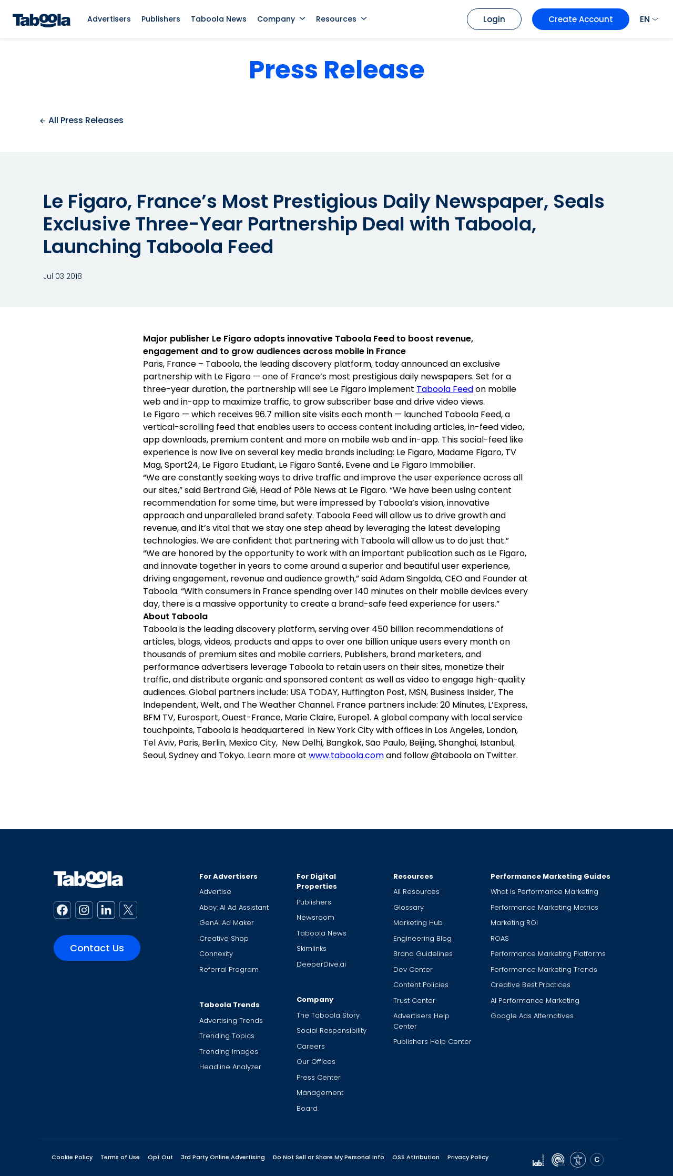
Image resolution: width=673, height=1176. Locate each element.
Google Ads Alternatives (532, 1016)
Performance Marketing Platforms (548, 954)
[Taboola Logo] (41, 19)
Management (320, 1093)
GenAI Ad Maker (226, 923)
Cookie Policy (72, 1157)
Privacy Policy (467, 1157)
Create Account (580, 19)
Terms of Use (120, 1157)
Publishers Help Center (432, 1042)
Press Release (337, 69)
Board (307, 1108)
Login (494, 19)
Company (276, 19)
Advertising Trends (231, 1021)
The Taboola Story (328, 1015)
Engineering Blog (422, 938)
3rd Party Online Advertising (223, 1157)
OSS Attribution (416, 1157)
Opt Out (160, 1157)
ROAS (500, 938)
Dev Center (413, 969)
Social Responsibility (331, 1031)
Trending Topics (226, 1036)
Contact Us (97, 947)
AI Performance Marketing (535, 1001)
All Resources (416, 892)
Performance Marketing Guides (550, 876)
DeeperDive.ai (321, 964)
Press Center (319, 1077)
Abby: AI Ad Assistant (234, 907)
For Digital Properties (317, 881)
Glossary (408, 907)
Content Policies (420, 985)
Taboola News (219, 19)
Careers (311, 1046)
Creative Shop (224, 938)
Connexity (216, 954)
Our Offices (316, 1062)
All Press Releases (81, 120)
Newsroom (315, 917)
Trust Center (414, 1001)
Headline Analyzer (230, 1067)
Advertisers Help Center (421, 1021)
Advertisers (109, 19)
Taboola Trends (229, 1005)
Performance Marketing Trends (544, 969)
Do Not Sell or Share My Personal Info (328, 1157)
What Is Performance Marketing (544, 892)
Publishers (160, 19)
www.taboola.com (345, 755)
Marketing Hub (418, 923)
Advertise (215, 892)
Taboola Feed (444, 389)
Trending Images (228, 1052)
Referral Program (229, 969)
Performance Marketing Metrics (544, 907)
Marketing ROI (514, 923)
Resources (336, 19)
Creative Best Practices (530, 985)
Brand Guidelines (423, 954)
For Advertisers (228, 876)
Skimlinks (312, 948)
